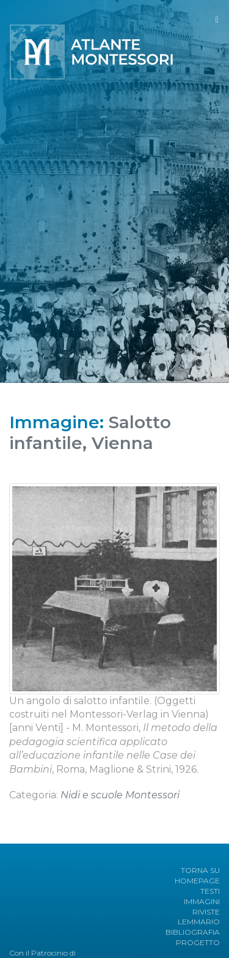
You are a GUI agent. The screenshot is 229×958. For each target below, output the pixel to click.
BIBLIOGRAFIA (192, 932)
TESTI (210, 891)
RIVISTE (206, 911)
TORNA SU (200, 870)
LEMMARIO (199, 921)
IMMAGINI (202, 901)
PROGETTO (198, 942)
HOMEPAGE (197, 880)
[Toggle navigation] (217, 20)
